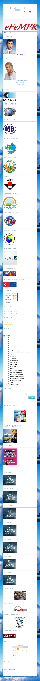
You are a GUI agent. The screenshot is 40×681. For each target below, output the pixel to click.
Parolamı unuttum (32, 400)
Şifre (26, 394)
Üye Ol (8, 8)
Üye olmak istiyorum (31, 401)
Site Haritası (7, 332)
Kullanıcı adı (24, 392)
